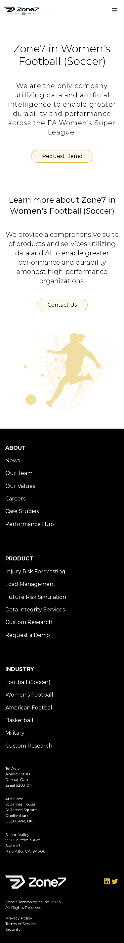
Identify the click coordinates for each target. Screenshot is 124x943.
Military (14, 733)
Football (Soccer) (28, 682)
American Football (29, 708)
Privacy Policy (18, 918)
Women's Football (29, 695)
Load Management (30, 584)
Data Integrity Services (35, 609)
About (15, 448)
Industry (19, 669)
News (12, 460)
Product (19, 558)
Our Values (20, 486)
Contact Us (62, 305)
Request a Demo (27, 635)
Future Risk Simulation (35, 597)
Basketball (19, 720)
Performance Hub (29, 524)
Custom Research (28, 622)
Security (13, 929)
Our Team (18, 473)
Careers (15, 499)
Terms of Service (20, 923)
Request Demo (62, 156)
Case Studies (22, 511)
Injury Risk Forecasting (35, 571)
